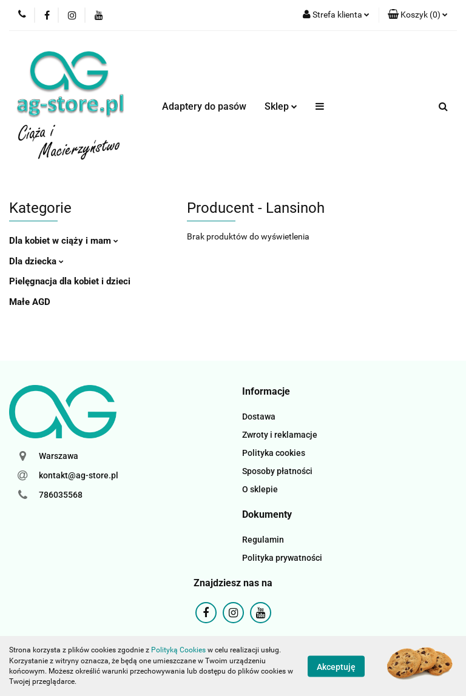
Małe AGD (29, 301)
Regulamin (263, 539)
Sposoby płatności (277, 471)
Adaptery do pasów (204, 106)
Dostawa (258, 416)
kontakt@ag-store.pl (78, 475)
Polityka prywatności (282, 558)
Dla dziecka (36, 261)
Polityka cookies (273, 453)
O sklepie (260, 489)
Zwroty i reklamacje (279, 435)
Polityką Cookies (178, 650)
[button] (418, 15)
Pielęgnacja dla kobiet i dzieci (69, 281)
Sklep (281, 106)
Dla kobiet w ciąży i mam (63, 240)
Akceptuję (336, 666)
